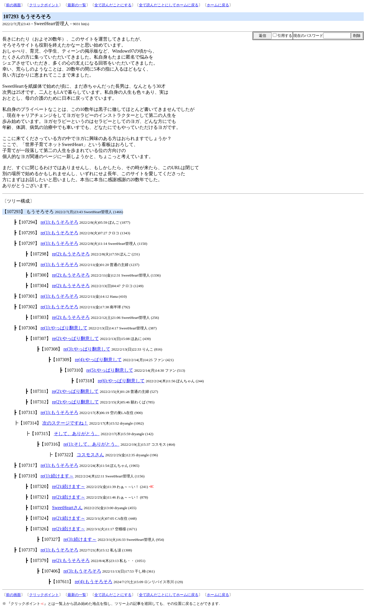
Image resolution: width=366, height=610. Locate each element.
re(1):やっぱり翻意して (64, 327)
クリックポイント (44, 5)
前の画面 (13, 5)
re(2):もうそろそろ (71, 253)
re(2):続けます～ (68, 486)
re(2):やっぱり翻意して (75, 338)
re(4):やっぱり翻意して (98, 359)
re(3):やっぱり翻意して (86, 349)
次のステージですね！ (65, 423)
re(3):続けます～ (80, 539)
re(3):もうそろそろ (82, 571)
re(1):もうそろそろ (59, 222)
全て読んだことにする (113, 5)
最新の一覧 (76, 5)
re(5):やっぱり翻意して (109, 370)
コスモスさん (90, 454)
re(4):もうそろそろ (93, 581)
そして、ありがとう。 (77, 433)
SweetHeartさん (67, 507)
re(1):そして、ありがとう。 (91, 444)
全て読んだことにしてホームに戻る (168, 5)
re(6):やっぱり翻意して (121, 380)
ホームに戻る (218, 5)
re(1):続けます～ (57, 475)
